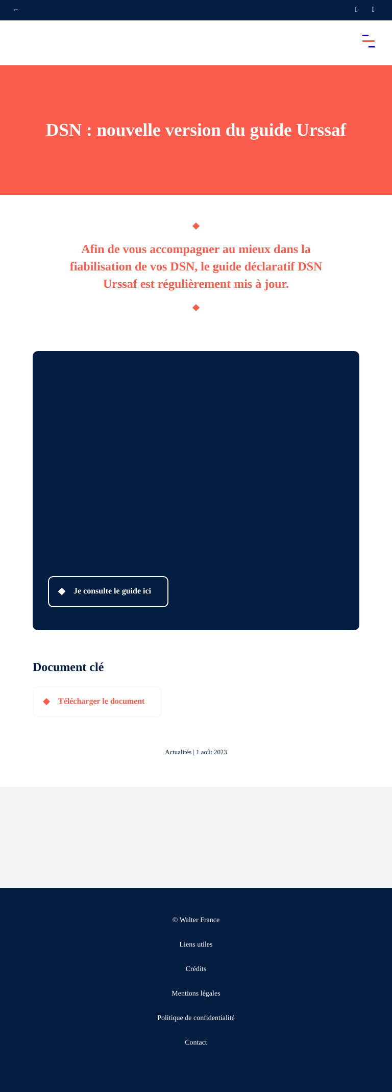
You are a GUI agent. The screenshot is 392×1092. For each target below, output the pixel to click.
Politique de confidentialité (196, 1018)
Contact (196, 1043)
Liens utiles (196, 945)
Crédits (196, 969)
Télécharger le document (101, 701)
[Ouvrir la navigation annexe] (16, 10)
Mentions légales (196, 994)
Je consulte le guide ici (112, 591)
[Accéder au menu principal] (368, 41)
